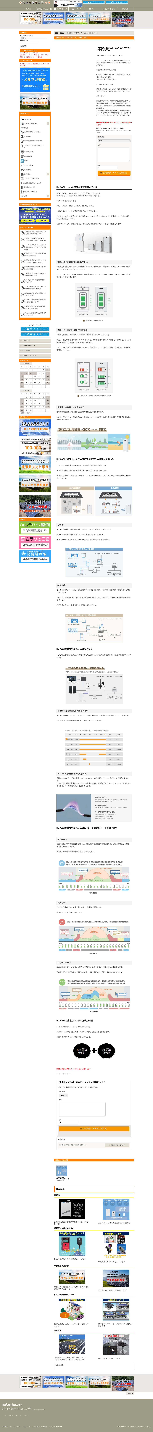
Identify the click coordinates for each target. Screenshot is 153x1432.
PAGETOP (130, 1393)
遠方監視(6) (27, 169)
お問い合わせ (26, 350)
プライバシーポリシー (28, 345)
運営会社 (4, 1426)
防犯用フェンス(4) (29, 187)
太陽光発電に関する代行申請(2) (33, 141)
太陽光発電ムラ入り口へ (29, 355)
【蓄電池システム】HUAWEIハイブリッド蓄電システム (62, 1179)
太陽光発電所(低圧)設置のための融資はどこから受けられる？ (35, 307)
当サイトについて (15, 1426)
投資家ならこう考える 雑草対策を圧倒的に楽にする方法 (35, 255)
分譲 (21, 57)
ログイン (11, 1416)
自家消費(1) (24, 128)
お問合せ (26, 1416)
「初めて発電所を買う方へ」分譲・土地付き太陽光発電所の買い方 (35, 288)
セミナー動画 (33, 55)
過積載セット (30, 57)
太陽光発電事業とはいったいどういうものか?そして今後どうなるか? (35, 261)
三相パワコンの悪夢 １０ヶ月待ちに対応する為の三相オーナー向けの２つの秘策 (35, 247)
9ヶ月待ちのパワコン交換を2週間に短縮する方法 (34, 281)
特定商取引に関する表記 (40, 1426)
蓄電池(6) (28, 119)
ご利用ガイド (26, 340)
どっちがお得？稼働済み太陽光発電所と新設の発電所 (35, 314)
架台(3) (26, 160)
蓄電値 (40, 57)
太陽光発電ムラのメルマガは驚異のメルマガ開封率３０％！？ (35, 274)
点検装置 (22, 55)
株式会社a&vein (12, 1404)
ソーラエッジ (24, 53)
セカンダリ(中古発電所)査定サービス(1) (35, 146)
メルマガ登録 (44, 55)
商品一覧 (18, 1416)
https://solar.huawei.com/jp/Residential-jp (111, 128)
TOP (56, 33)
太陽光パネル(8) (29, 151)
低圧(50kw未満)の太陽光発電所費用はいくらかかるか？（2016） (35, 301)
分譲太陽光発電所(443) (31, 123)
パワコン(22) (28, 156)
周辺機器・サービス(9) (30, 191)
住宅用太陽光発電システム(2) (32, 183)
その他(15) (24, 196)
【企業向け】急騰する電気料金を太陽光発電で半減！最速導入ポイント (35, 233)
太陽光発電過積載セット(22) (32, 132)
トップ (4, 1416)
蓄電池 (62, 33)
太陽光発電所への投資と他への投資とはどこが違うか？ (35, 268)
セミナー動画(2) (29, 165)
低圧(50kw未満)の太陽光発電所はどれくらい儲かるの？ (35, 294)
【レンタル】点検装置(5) (31, 178)
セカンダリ (35, 53)
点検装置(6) (27, 136)
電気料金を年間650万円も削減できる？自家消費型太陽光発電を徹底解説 (35, 239)
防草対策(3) (27, 174)
